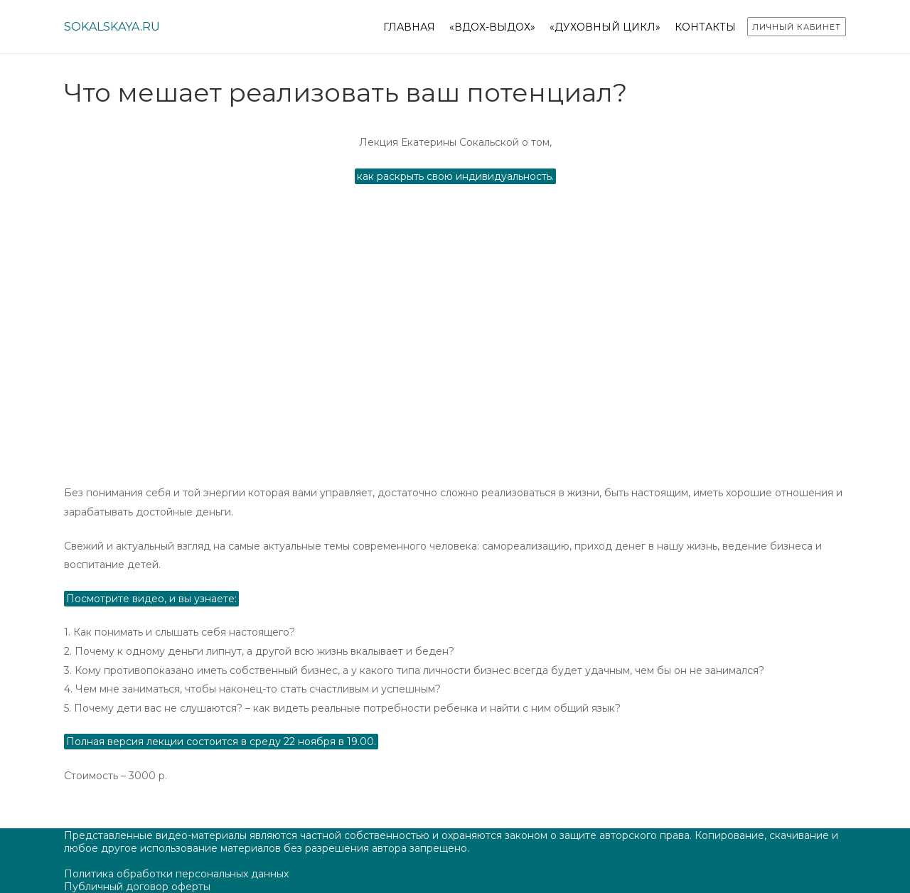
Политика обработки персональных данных (176, 873)
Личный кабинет (796, 27)
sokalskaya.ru (112, 26)
